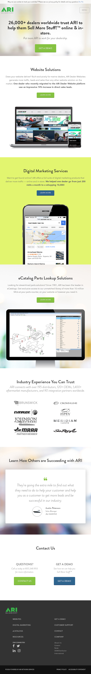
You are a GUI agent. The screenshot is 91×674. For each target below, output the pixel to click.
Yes (80, 1)
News (56, 648)
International (59, 653)
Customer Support (63, 625)
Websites (17, 619)
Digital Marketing (22, 625)
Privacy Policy (62, 669)
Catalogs (18, 631)
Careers (57, 645)
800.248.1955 (31, 568)
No (82, 1)
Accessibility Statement (77, 669)
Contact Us (24, 581)
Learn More (45, 95)
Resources (18, 637)
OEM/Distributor (60, 651)
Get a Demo (45, 48)
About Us (57, 643)
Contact (58, 631)
